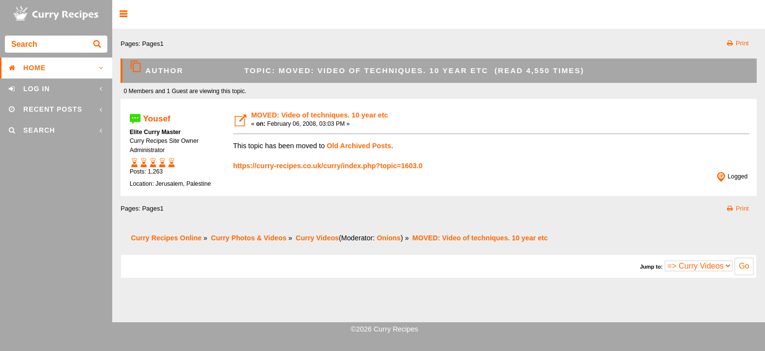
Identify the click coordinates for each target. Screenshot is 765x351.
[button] (123, 14)
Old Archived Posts (359, 146)
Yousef (156, 118)
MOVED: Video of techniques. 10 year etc (319, 115)
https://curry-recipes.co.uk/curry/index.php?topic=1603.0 (328, 166)
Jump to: (651, 267)
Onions (389, 238)
